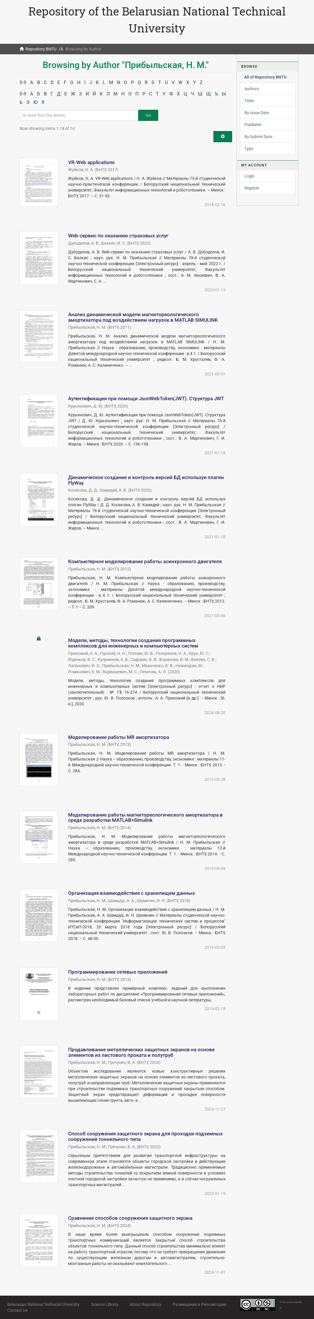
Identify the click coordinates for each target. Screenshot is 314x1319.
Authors (251, 88)
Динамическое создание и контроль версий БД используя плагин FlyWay (146, 480)
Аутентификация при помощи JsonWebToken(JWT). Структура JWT (146, 398)
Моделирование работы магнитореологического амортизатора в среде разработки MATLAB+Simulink (145, 817)
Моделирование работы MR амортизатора (118, 737)
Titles (249, 100)
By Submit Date (258, 136)
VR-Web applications (91, 162)
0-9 (23, 82)
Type (248, 148)
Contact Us (17, 1310)
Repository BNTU (40, 49)
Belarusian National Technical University (43, 1304)
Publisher (252, 124)
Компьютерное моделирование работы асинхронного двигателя (145, 561)
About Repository (145, 1304)
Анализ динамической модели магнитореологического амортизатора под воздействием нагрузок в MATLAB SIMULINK (143, 317)
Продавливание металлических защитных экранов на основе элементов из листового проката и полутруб (141, 1052)
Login (249, 176)
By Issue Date (256, 112)
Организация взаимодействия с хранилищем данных (131, 893)
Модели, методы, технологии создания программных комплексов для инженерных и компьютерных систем (133, 643)
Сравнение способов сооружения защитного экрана (130, 1218)
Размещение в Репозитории (199, 1304)
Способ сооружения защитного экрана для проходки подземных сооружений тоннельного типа (145, 1136)
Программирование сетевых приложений (118, 972)
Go (148, 115)
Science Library (104, 1304)
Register (251, 188)
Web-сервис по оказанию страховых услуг (118, 236)
